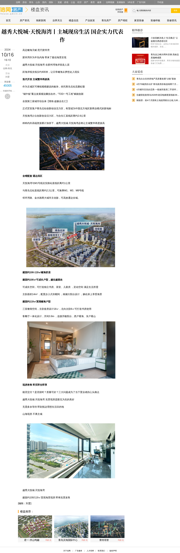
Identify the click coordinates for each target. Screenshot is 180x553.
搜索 (175, 10)
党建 (60, 2)
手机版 (160, 2)
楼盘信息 (73, 20)
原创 (24, 2)
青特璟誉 (104, 540)
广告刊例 (141, 2)
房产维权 (123, 20)
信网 (18, 2)
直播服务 (121, 2)
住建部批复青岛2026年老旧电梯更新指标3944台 (158, 95)
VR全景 (131, 2)
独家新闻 (41, 20)
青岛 (31, 2)
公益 (73, 2)
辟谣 (66, 2)
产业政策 (90, 20)
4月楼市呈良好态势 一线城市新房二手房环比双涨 (158, 89)
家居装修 (139, 20)
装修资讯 (172, 20)
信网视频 (110, 2)
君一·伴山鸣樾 (31, 540)
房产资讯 (24, 20)
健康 (99, 2)
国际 (51, 2)
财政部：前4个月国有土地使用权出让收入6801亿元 (158, 100)
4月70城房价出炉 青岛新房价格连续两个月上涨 (158, 84)
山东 (38, 2)
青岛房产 (106, 20)
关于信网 (66, 551)
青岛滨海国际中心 (68, 540)
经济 (79, 2)
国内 (44, 2)
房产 (86, 2)
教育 (93, 2)
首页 (8, 20)
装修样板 (155, 20)
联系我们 (101, 551)
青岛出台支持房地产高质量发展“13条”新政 (156, 79)
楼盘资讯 (40, 9)
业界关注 (57, 20)
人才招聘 (90, 551)
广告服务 (78, 551)
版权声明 (113, 551)
